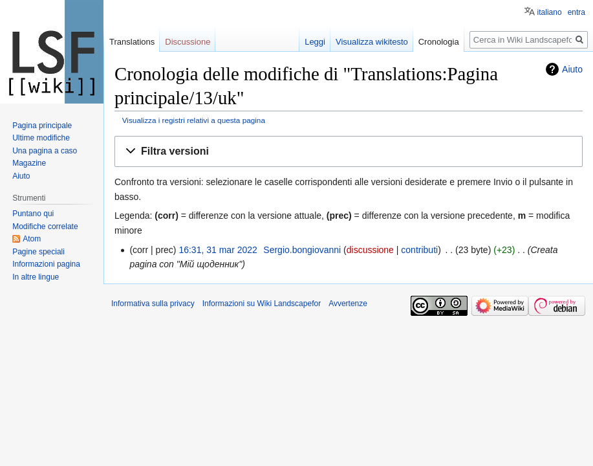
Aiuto (572, 69)
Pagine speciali (38, 251)
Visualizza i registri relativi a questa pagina (193, 120)
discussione (370, 250)
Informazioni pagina (46, 264)
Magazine (29, 163)
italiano (549, 12)
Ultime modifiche (41, 137)
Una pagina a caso (44, 150)
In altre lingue (35, 277)
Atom (32, 238)
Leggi (315, 42)
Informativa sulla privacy (153, 303)
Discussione (187, 42)
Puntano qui (33, 213)
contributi (419, 250)
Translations (132, 42)
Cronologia (438, 42)
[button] (348, 151)
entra (576, 12)
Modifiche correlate (45, 226)
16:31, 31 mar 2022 (217, 250)
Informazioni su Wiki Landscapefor (261, 303)
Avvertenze (348, 303)
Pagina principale (42, 125)
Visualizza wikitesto (372, 42)
